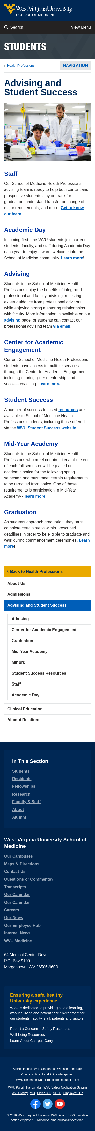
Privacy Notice (30, 1074)
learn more (35, 496)
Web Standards (44, 1069)
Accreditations (22, 1069)
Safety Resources (56, 1029)
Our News (13, 917)
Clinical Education (25, 709)
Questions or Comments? (29, 879)
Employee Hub (73, 1093)
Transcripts (15, 887)
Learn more (72, 258)
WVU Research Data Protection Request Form (47, 1080)
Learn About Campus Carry (31, 1041)
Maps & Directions (22, 864)
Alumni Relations (24, 720)
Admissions (18, 594)
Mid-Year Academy (30, 651)
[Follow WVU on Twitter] (48, 1104)
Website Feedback (69, 1069)
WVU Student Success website (47, 428)
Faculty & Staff (26, 802)
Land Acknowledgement (58, 1074)
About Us (16, 583)
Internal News (17, 933)
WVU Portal (16, 1087)
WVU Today (20, 1093)
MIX (32, 1093)
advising (12, 320)
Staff (16, 684)
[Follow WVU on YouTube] (60, 1104)
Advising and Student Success (37, 605)
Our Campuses (18, 856)
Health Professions (21, 65)
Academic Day (25, 695)
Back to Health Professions (36, 571)
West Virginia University (33, 1115)
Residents (21, 779)
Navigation (75, 65)
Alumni (19, 817)
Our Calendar (17, 894)
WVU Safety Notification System (65, 1087)
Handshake (34, 1087)
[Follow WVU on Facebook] (35, 1104)
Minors (18, 662)
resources (68, 410)
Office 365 (44, 1093)
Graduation (22, 640)
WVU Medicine (18, 941)
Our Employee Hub (22, 925)
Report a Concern (24, 1029)
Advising (20, 619)
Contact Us (14, 871)
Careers (11, 910)
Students (25, 46)
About (18, 809)
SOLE (57, 1093)
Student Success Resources (39, 673)
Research (21, 794)
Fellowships (23, 786)
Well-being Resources (27, 1035)
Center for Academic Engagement (44, 630)
